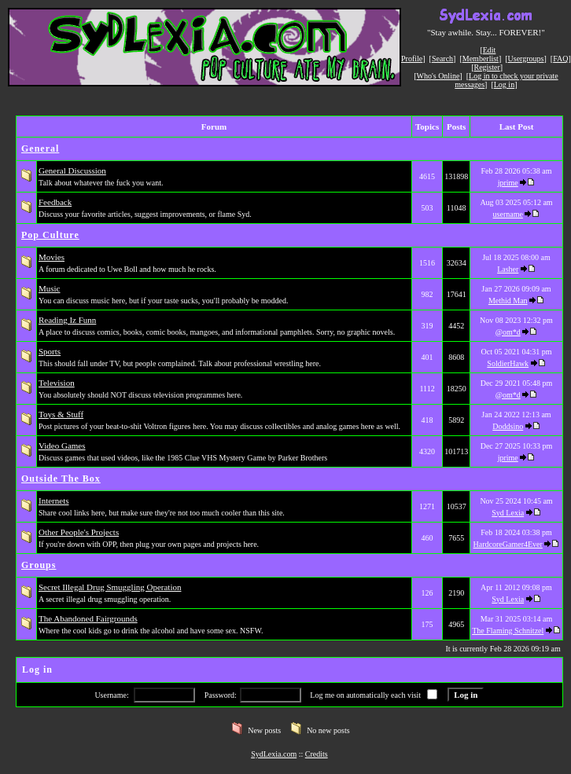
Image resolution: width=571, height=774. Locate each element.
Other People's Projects (79, 532)
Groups (38, 564)
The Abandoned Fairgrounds (88, 618)
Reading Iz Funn (67, 320)
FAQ (560, 58)
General (40, 148)
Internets (53, 500)
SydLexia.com (274, 754)
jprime (508, 182)
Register (486, 67)
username (508, 214)
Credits (316, 754)
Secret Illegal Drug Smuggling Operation (110, 587)
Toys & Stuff (61, 414)
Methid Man (508, 300)
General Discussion (72, 170)
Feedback (55, 202)
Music (50, 288)
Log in (504, 84)
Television (57, 382)
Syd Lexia (508, 512)
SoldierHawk (508, 363)
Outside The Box (61, 478)
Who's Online (438, 76)
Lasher (507, 269)
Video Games (62, 445)
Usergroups (526, 58)
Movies (51, 257)
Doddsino (507, 426)
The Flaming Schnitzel (507, 630)
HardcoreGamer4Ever (508, 544)
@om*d (508, 332)
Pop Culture (50, 234)
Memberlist (480, 58)
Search (442, 58)
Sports (50, 351)
